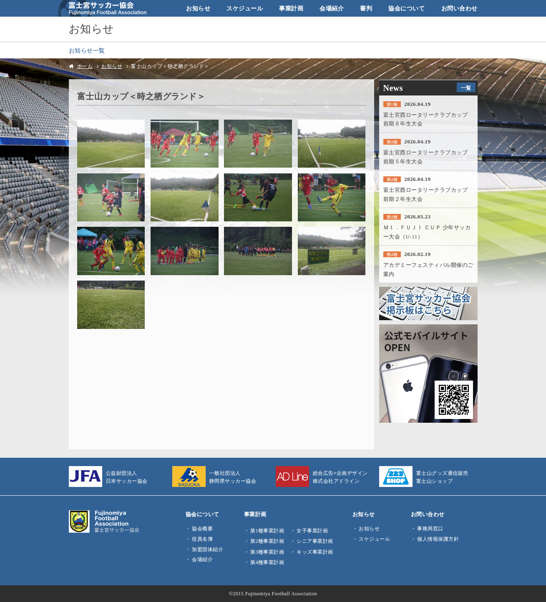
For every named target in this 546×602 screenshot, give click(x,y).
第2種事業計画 (267, 541)
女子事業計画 (312, 531)
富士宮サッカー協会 (102, 8)
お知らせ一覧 (87, 50)
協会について (406, 8)
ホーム (85, 66)
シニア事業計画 (315, 541)
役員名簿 (202, 539)
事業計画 (291, 8)
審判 (366, 8)
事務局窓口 (430, 529)
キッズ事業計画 (315, 552)
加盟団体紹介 (207, 549)
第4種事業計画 (267, 562)
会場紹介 (332, 8)
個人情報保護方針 (438, 539)
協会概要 (202, 529)
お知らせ (198, 8)
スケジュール (244, 8)
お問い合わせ (459, 8)
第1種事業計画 (267, 531)
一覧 (466, 88)
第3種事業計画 (267, 552)
